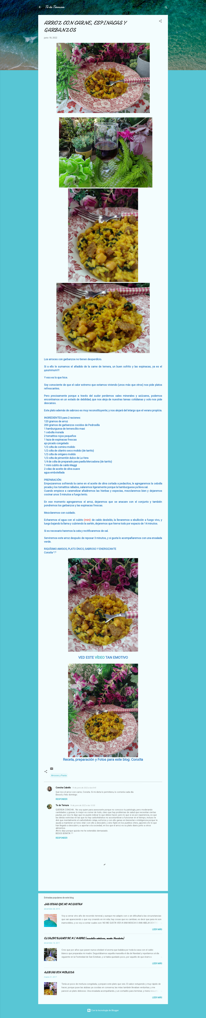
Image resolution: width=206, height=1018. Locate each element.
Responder (61, 799)
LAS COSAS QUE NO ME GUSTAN (63, 904)
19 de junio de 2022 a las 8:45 (84, 788)
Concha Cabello (63, 787)
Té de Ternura (54, 7)
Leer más (157, 929)
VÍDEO (100, 657)
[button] (160, 21)
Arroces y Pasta (59, 775)
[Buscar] (166, 8)
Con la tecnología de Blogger (103, 1010)
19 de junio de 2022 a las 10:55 (82, 805)
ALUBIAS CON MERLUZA (59, 972)
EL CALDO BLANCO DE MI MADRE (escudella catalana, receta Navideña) (84, 938)
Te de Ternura (62, 805)
